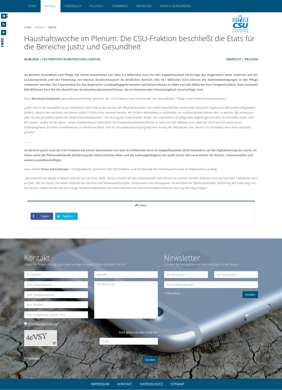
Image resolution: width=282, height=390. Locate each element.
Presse (52, 27)
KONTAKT (124, 384)
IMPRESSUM (100, 384)
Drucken (251, 59)
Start (32, 6)
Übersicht (233, 59)
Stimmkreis (120, 6)
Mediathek (144, 6)
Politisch (97, 6)
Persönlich (73, 6)
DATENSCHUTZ (151, 384)
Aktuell (50, 6)
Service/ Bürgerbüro (175, 6)
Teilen (141, 206)
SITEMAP (177, 384)
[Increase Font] (3, 32)
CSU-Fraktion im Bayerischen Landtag (71, 59)
